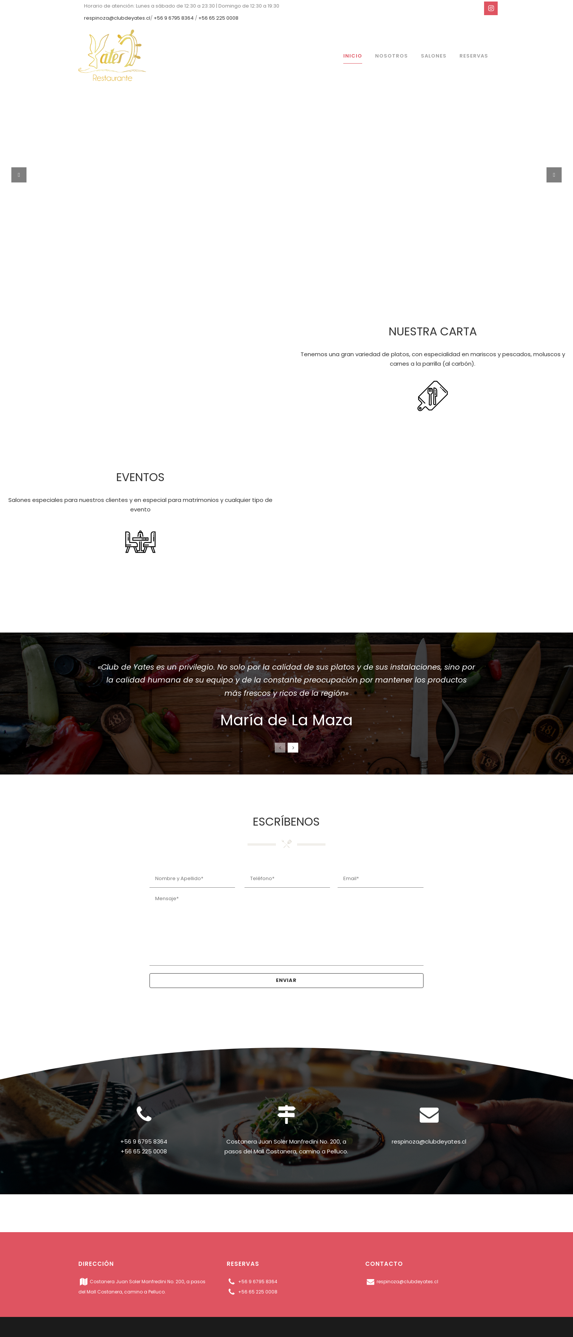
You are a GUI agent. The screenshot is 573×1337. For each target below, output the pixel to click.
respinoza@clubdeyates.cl (117, 18)
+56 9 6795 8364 (174, 18)
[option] (286, 694)
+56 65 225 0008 (218, 18)
